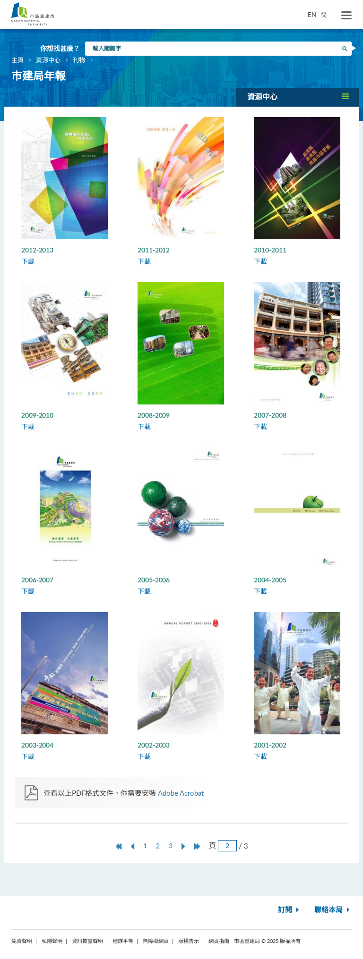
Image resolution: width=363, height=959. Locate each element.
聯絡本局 (333, 910)
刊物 (79, 60)
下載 (28, 261)
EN (312, 14)
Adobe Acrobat (181, 793)
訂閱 (289, 910)
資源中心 (48, 60)
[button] (297, 97)
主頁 (17, 60)
